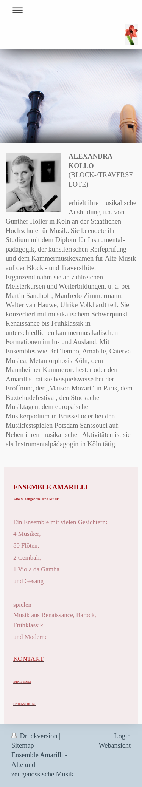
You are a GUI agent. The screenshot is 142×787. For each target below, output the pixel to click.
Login (122, 736)
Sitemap (22, 745)
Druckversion (35, 736)
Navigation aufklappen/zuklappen (71, 10)
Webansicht (115, 745)
